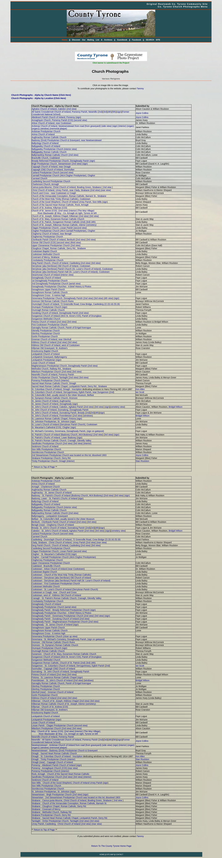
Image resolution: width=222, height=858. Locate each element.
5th (113, 112)
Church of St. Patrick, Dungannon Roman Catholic (56, 222)
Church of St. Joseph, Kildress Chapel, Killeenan (55, 216)
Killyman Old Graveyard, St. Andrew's (50, 348)
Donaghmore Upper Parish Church (48, 289)
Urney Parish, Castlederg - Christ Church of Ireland (56, 824)
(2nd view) (73, 155)
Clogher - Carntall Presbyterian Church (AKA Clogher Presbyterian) (64, 557)
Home (64, 40)
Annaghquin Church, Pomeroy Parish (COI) (52, 120)
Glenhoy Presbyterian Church (46, 333)
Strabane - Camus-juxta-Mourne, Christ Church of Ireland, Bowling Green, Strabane (72, 800)
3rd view (91, 239)
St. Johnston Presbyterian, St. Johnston (51, 421)
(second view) (80, 120)
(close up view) (70, 636)
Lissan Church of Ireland (43, 363)
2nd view (71, 109)
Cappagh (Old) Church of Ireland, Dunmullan (53, 169)
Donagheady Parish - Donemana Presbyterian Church (57, 616)
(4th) (93, 222)
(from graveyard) (93, 126)
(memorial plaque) (58, 128)
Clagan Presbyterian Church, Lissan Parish (52, 228)
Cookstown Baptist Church (44, 251)
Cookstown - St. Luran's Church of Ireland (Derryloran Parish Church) (65, 589)
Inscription (77, 389)
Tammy (140, 88)
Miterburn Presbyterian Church (46, 371)
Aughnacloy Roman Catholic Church (49, 137)
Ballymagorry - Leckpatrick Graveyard (50, 516)
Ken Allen (140, 389)
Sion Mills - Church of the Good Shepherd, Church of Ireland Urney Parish (67, 783)
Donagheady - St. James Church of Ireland (52, 624)
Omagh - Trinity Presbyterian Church (49, 759)
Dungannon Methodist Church (46, 319)
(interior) (122, 126)
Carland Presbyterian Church (46, 172)
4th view (108, 298)
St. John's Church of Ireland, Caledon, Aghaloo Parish (57, 407)
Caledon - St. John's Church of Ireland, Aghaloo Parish (58, 530)
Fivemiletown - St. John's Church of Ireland (52, 680)
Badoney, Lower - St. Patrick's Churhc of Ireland (54, 498)
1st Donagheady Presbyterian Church (50, 280)
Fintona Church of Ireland (44, 321)
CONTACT (119, 854)
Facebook (136, 40)
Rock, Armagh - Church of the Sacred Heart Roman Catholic (60, 774)
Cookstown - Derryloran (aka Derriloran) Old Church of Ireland (61, 577)
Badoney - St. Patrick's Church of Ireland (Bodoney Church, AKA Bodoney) (67, 495)
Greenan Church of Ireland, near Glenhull (51, 339)
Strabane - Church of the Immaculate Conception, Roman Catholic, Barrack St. (69, 803)
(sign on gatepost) (95, 431)
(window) (44, 128)
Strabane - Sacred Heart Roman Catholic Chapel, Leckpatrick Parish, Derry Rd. (70, 818)
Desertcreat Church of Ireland (46, 275)
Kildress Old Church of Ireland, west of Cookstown (56, 345)
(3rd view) (94, 216)
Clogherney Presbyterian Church (47, 236)
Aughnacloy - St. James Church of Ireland (52, 492)
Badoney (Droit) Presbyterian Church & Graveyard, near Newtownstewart (67, 140)
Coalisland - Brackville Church (46, 566)
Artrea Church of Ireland (43, 134)
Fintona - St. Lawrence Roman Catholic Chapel (54, 677)
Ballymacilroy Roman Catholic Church (50, 155)
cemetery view (117, 407)
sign (119, 112)
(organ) (130, 126)
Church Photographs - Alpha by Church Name (55, 106)
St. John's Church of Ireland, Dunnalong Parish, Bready (58, 412)
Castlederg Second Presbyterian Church (51, 181)
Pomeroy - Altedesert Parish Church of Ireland (54, 765)
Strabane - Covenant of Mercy (46, 809)
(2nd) (82, 222)
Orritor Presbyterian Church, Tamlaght (50, 377)
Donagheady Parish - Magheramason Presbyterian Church (60, 621)
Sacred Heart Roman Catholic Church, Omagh (54, 383)
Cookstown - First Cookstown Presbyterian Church (56, 583)
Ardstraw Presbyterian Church (46, 131)
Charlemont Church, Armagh (45, 184)
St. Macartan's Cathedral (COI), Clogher (51, 427)
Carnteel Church (39, 178)
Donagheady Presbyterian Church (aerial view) (54, 607)
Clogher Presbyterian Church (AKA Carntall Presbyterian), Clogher (63, 231)
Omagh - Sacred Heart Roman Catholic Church (54, 753)
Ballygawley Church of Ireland (46, 146)
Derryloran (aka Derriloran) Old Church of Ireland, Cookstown (61, 266)
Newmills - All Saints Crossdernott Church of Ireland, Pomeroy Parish (65, 739)
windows (88, 415)
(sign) (115, 126)
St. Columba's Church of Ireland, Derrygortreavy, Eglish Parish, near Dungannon (70, 392)
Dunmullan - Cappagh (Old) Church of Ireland (53, 668)
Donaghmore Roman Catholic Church (50, 292)
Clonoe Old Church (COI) (44, 242)
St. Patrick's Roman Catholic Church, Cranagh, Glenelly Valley (61, 440)
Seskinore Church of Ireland (45, 446)
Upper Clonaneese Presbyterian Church (51, 245)
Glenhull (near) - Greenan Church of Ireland (52, 692)
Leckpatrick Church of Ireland (46, 354)
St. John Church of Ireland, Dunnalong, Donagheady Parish (60, 410)
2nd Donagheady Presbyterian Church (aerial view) (56, 283)
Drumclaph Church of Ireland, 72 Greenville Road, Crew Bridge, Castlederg (68, 304)
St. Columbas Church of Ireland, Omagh (51, 389)
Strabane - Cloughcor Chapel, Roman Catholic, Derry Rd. (59, 806)
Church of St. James (41, 210)
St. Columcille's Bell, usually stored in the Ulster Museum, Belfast (63, 395)
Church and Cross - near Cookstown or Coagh (54, 193)
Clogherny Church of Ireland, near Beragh (52, 233)
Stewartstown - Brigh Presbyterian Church (52, 794)
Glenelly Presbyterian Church (46, 330)
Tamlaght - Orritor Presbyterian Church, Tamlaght (55, 821)
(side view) (106, 126)
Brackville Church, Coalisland (46, 158)
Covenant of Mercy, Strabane (46, 257)
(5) (115, 304)
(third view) (75, 242)
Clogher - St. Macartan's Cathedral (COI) (51, 554)
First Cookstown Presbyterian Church (49, 324)
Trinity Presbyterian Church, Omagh (49, 461)
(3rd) (88, 222)
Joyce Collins (142, 113)
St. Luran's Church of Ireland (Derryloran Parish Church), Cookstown (64, 424)
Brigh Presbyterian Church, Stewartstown (51, 163)
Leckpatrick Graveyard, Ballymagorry (49, 357)
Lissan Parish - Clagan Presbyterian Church (53, 725)
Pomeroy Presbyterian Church (46, 380)
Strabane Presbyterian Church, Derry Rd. (51, 458)
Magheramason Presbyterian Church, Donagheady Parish (59, 366)
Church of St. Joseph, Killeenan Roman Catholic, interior (59, 225)
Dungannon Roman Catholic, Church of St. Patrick (56, 663)
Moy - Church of (39, 731)
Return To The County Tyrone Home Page (111, 846)
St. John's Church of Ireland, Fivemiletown (52, 415)
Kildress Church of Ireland (44, 342)
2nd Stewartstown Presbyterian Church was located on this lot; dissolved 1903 (69, 455)
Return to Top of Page (44, 467)
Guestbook (122, 40)
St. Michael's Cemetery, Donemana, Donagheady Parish (58, 431)
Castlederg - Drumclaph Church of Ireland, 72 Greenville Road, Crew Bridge (68, 539)
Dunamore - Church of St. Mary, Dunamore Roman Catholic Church (64, 654)
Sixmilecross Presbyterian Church (48, 452)
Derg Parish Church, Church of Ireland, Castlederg (56, 263)
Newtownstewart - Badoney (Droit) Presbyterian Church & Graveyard (64, 750)
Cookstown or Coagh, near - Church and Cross (54, 592)
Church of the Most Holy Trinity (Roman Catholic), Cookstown (61, 199)
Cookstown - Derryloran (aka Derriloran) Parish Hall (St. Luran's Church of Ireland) (71, 580)
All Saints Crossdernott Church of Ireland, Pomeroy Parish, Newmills (64, 112)
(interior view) (70, 149)
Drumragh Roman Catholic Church (48, 310)
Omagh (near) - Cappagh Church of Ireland (52, 762)
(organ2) (36, 128)
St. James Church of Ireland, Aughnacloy (51, 401)
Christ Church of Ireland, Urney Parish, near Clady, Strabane (61, 190)
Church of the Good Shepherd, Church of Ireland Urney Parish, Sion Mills (67, 202)
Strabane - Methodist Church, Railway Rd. (52, 812)
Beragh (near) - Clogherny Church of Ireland (53, 525)
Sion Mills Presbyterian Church (46, 449)
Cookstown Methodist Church (46, 254)
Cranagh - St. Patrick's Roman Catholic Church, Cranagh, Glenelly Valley (66, 598)
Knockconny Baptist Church (45, 351)
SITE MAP (110, 854)
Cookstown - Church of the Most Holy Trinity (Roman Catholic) (61, 574)
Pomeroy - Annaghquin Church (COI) (49, 768)
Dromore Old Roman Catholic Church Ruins (53, 301)
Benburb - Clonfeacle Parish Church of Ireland (54, 522)
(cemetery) (91, 225)
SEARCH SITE (153, 40)
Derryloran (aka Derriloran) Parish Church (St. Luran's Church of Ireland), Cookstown (72, 269)
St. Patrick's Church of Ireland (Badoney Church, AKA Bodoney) (62, 434)
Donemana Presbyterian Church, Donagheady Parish (57, 298)
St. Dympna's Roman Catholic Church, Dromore (55, 398)
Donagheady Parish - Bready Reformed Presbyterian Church (61, 610)
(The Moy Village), (92, 731)
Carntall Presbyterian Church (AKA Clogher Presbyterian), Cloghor (63, 175)
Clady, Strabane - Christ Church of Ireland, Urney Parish (58, 542)
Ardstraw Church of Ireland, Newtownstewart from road (58, 126)
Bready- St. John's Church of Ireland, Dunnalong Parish (58, 528)
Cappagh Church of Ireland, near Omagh (51, 166)
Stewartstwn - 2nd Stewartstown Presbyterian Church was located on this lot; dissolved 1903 (76, 797)
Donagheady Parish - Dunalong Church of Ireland (55, 619)
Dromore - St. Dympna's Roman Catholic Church (55, 645)
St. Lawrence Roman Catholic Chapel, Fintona (54, 418)
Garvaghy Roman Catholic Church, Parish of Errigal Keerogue (61, 327)
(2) (105, 304)
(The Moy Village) (85, 210)
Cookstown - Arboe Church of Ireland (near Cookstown (58, 569)
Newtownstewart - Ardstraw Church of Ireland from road (58, 745)
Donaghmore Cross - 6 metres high (48, 295)
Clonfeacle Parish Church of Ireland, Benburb (53, 239)
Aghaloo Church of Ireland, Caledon (49, 109)
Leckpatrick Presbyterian (43, 360)
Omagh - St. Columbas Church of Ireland (51, 756)
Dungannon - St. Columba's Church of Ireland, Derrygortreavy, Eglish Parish (68, 665)
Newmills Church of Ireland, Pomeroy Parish (53, 374)
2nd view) (85, 263)
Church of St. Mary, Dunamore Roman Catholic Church (58, 219)
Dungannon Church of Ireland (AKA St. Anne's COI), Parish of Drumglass (66, 316)
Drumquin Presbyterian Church (46, 307)
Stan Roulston (142, 461)
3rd (105, 112)
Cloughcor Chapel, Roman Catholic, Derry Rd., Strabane (59, 248)
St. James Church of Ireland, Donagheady (52, 404)
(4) (112, 304)
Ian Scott (140, 392)
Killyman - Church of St (43, 707)
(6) (118, 304)
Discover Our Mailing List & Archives (92, 40)
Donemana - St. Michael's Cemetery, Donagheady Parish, (59, 639)
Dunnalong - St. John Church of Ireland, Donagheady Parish (60, 671)
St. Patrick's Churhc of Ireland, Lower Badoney (54, 437)
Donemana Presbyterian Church (47, 636)
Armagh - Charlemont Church (46, 486)
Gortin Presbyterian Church (45, 336)
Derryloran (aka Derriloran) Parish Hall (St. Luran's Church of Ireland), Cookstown (71, 272)
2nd (100, 112)
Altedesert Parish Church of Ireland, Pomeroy (53, 117)
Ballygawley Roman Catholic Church (49, 152)
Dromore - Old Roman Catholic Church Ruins (53, 642)
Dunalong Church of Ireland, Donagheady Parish (55, 313)
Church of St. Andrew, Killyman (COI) (49, 208)
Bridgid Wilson (175, 407)
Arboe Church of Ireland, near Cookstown (51, 123)
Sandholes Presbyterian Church (47, 443)
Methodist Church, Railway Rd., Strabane (51, 368)
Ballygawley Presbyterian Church (47, 149)
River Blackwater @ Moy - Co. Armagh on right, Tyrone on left (67, 213)
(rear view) (106, 190)
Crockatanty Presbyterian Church (47, 260)
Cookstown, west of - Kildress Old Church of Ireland (56, 595)
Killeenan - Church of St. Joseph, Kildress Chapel (56, 701)
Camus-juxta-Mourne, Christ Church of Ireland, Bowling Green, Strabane (66, 187)
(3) (108, 304)
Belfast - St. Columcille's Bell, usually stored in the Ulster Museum (63, 519)
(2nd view (97, 434)
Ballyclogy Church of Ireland (45, 143)
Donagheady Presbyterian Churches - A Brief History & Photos (61, 286)
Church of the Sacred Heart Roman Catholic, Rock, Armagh (60, 205)
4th (109, 112)
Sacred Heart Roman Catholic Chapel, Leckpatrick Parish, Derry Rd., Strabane (69, 386)
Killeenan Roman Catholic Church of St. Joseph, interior (58, 704)
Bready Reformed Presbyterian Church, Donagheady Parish (60, 161)
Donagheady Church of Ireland (46, 277)
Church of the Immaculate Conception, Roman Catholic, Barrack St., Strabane (69, 196)
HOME (102, 854)
